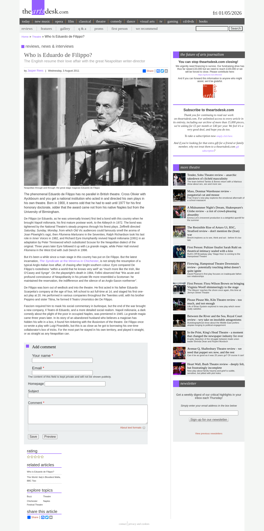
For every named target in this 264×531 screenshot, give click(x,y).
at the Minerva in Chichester (69, 261)
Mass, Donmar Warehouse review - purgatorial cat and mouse (209, 192)
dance (131, 21)
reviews (27, 29)
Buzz (29, 496)
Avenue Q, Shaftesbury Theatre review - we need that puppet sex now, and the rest (214, 350)
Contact (123, 524)
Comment (35, 403)
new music (42, 21)
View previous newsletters (208, 433)
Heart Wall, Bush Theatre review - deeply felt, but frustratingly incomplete (215, 365)
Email (37, 368)
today (26, 21)
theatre (101, 21)
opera (59, 21)
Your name (41, 355)
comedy (116, 21)
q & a (82, 29)
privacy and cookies (138, 524)
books (203, 21)
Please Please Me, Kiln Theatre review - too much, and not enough (214, 301)
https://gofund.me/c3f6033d (210, 75)
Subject (33, 391)
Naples (46, 501)
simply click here (224, 136)
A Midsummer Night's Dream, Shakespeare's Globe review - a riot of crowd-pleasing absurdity (215, 211)
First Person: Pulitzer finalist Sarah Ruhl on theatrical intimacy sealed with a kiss (214, 249)
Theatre (36, 36)
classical (85, 21)
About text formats (130, 427)
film (71, 21)
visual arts (147, 21)
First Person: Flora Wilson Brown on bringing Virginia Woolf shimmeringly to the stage (215, 285)
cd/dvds (188, 21)
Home (25, 36)
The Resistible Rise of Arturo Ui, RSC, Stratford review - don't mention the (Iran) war (213, 231)
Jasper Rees (35, 70)
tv (161, 21)
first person (119, 29)
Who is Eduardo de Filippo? (40, 471)
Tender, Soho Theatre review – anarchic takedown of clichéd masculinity (212, 176)
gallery (65, 29)
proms (98, 29)
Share (148, 71)
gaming (172, 21)
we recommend (147, 29)
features (46, 29)
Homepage (36, 383)
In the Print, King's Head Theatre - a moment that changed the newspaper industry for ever (215, 334)
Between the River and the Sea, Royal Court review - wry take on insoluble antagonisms (214, 317)
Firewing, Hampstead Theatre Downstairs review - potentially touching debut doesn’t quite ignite (214, 267)
